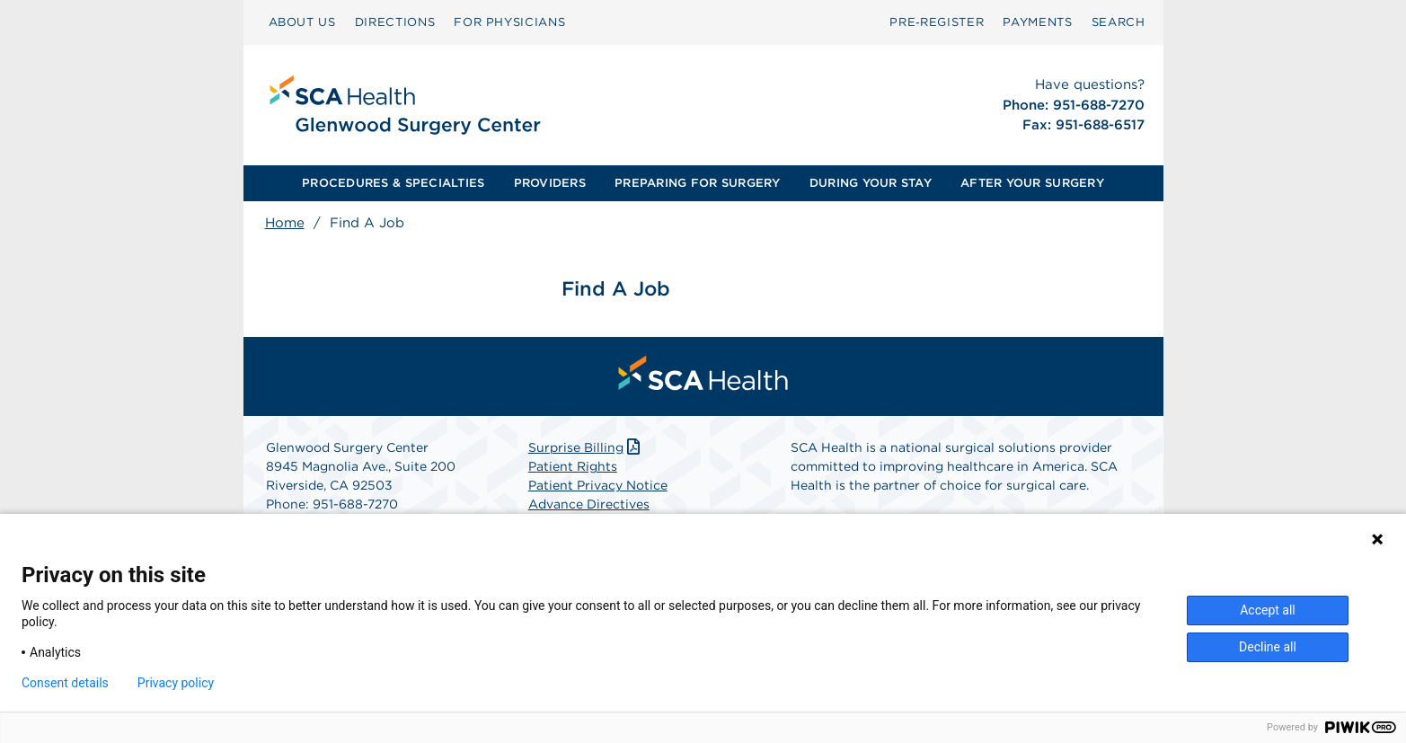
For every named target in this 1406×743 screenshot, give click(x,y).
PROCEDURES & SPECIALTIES (393, 183)
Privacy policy (175, 683)
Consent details (65, 683)
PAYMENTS (1037, 22)
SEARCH (1118, 22)
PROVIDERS (550, 183)
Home (285, 223)
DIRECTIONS (395, 22)
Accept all (1267, 610)
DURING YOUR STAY (870, 183)
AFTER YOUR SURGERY (1032, 183)
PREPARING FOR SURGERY (697, 183)
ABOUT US (302, 22)
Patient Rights (572, 466)
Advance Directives (589, 504)
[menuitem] (302, 22)
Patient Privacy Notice (598, 485)
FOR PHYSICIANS (509, 22)
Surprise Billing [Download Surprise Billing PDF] (586, 447)
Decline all (1267, 647)
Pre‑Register (936, 22)
